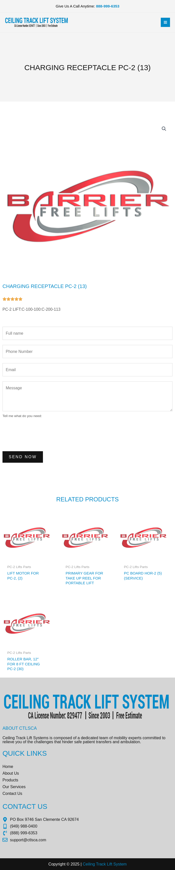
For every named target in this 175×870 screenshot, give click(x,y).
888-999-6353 (107, 6)
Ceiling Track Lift (97, 864)
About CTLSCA (19, 728)
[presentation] (40, 434)
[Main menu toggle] (165, 22)
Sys (116, 864)
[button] (164, 128)
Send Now (23, 457)
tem (123, 864)
